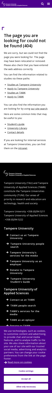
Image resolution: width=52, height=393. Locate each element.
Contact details (15, 132)
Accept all (26, 379)
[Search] (41, 3)
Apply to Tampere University (23, 88)
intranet (22, 148)
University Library (17, 128)
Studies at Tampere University (24, 84)
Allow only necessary (26, 386)
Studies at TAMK (16, 92)
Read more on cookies (20, 362)
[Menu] (47, 3)
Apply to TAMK (15, 96)
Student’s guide (15, 124)
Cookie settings (26, 371)
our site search (39, 108)
